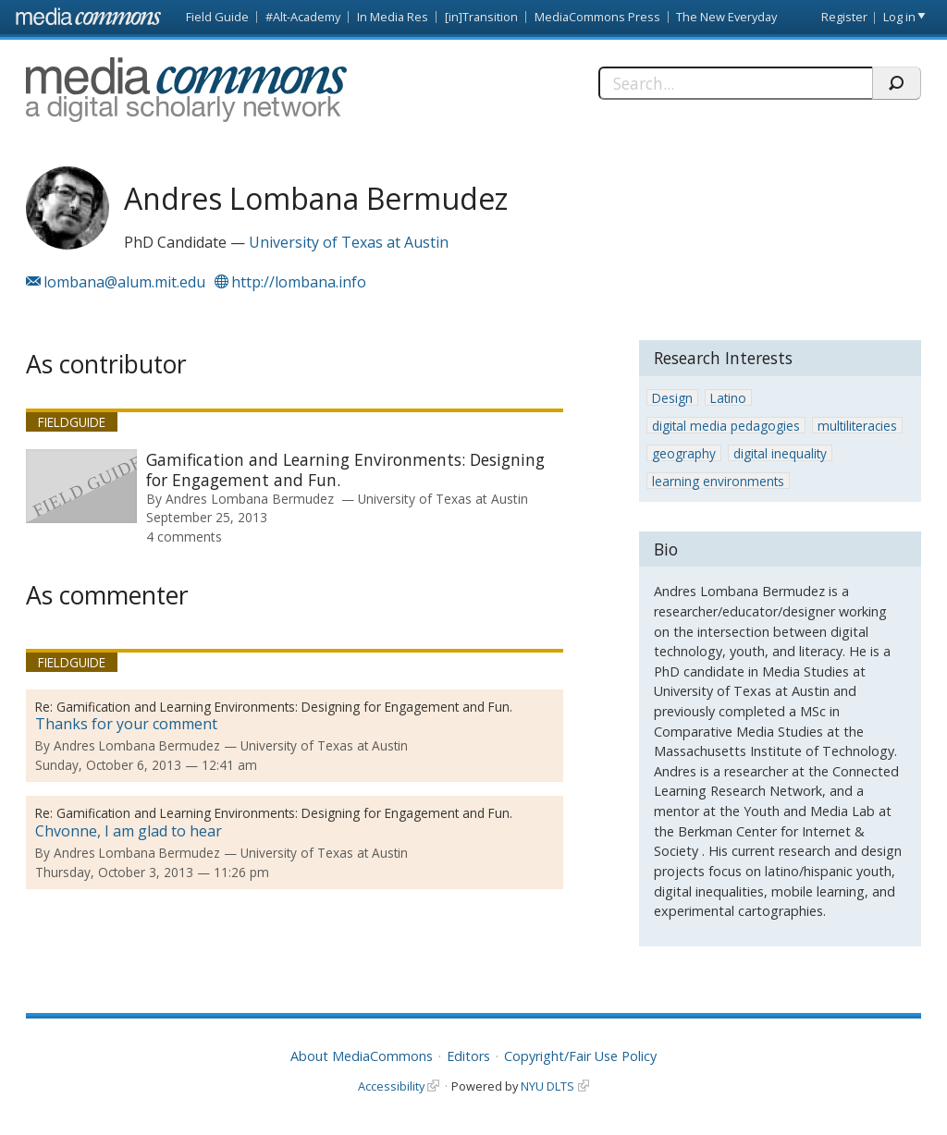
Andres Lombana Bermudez (250, 498)
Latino (728, 398)
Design (672, 398)
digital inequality (780, 453)
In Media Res (392, 16)
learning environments (718, 481)
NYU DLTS (547, 1086)
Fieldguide (71, 422)
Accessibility (391, 1086)
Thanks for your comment (126, 724)
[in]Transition (481, 16)
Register (844, 16)
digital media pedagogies (726, 425)
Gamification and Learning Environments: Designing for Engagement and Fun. (345, 469)
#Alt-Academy (302, 16)
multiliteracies (857, 425)
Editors (468, 1056)
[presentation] (81, 486)
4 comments (184, 536)
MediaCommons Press (597, 16)
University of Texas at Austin (349, 242)
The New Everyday (726, 16)
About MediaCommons (361, 1056)
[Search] (735, 83)
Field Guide (217, 16)
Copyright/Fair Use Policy (580, 1056)
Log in (899, 16)
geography (684, 453)
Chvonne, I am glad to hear (128, 831)
